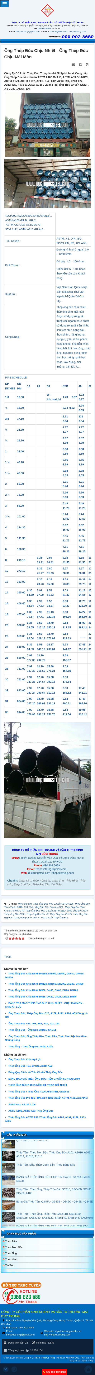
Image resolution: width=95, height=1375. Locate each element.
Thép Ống (11, 1253)
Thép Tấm (11, 1241)
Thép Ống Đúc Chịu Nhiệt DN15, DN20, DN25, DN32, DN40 (42, 996)
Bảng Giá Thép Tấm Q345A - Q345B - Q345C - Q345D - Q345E (54, 1214)
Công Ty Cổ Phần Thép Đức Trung (39, 1358)
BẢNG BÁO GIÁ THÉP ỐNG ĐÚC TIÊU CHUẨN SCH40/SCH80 (44, 1078)
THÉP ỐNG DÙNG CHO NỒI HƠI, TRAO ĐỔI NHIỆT (37, 1085)
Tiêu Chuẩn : (13, 240)
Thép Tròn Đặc (13, 1247)
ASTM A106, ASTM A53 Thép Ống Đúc (30, 1110)
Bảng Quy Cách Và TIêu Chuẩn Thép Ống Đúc (35, 1072)
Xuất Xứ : (11, 294)
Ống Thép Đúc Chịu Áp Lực (24, 1059)
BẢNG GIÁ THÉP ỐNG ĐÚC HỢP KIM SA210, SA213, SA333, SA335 (53, 1191)
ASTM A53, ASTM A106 (22, 1104)
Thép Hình (11, 1259)
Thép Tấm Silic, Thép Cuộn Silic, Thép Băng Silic (45, 1177)
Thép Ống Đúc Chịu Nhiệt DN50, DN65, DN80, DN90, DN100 (43, 990)
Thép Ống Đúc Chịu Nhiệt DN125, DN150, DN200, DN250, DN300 (45, 983)
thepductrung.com (77, 31)
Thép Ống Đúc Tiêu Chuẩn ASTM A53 (30, 1065)
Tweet (7, 956)
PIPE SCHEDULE (16, 377)
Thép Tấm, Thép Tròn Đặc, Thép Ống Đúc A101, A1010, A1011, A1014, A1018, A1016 (54, 1167)
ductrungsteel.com (58, 31)
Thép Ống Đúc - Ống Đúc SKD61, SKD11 (32, 1029)
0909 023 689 (44, 28)
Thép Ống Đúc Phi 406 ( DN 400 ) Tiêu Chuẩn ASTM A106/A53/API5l (48, 1098)
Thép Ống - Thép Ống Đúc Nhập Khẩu (30, 1046)
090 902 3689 (51, 865)
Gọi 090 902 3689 (56, 1372)
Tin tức (9, 1265)
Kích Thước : (13, 265)
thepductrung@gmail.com (28, 31)
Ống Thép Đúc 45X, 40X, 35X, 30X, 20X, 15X (34, 1023)
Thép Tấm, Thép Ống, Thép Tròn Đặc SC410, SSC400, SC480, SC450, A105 (54, 1204)
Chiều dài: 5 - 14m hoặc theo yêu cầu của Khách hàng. (71, 273)
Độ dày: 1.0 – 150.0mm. (70, 261)
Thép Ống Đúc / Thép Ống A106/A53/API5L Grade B (38, 1091)
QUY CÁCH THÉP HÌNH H (32, 1153)
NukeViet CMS (72, 1358)
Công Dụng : (13, 336)
